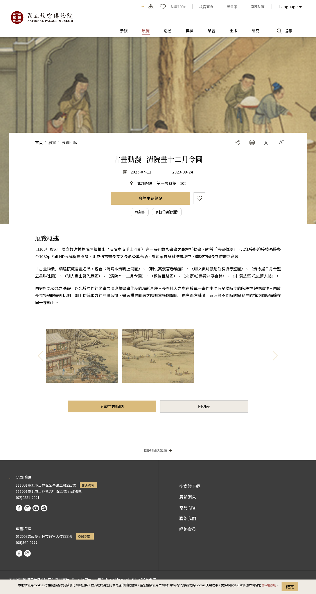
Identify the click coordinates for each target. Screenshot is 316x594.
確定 (290, 586)
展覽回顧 (69, 142)
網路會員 (187, 529)
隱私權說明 (268, 585)
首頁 (39, 142)
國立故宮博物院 (42, 17)
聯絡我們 (187, 518)
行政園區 (75, 491)
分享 (237, 142)
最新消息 (187, 497)
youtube (35, 508)
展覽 (52, 142)
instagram (27, 508)
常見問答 (187, 507)
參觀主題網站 (150, 198)
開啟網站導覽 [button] (156, 450)
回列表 (204, 406)
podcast (44, 508)
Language (288, 6)
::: (142, 6)
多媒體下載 (189, 486)
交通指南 (87, 485)
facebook (19, 508)
